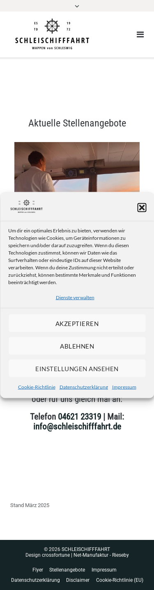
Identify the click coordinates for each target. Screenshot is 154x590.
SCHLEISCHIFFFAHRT (86, 549)
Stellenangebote (67, 570)
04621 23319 (79, 417)
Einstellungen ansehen (77, 368)
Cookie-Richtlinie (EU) (119, 580)
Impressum (124, 387)
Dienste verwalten (75, 297)
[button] (142, 208)
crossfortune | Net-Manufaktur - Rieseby (85, 555)
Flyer (37, 570)
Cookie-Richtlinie (36, 387)
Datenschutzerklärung (84, 387)
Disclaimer (78, 580)
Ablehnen (77, 345)
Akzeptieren (77, 323)
